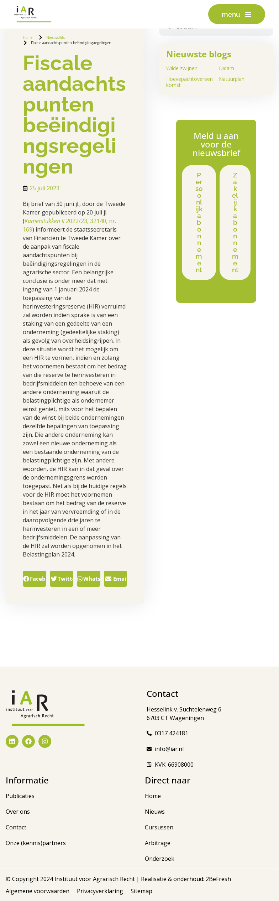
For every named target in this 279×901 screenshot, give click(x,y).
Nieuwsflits (55, 37)
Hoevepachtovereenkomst (189, 82)
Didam (226, 68)
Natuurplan (231, 79)
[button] (34, 579)
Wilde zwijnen (182, 68)
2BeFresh (217, 879)
